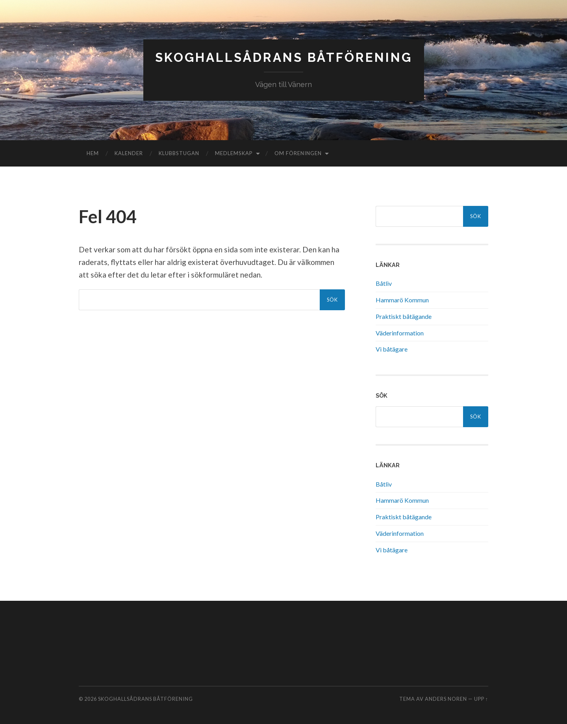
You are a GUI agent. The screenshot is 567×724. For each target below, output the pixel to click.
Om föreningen (298, 153)
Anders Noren (446, 699)
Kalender (129, 153)
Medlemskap (234, 153)
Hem (93, 153)
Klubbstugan (179, 153)
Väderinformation (400, 333)
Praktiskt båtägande (404, 316)
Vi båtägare (392, 349)
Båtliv (384, 283)
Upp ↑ (481, 699)
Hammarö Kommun (402, 300)
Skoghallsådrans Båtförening (283, 57)
